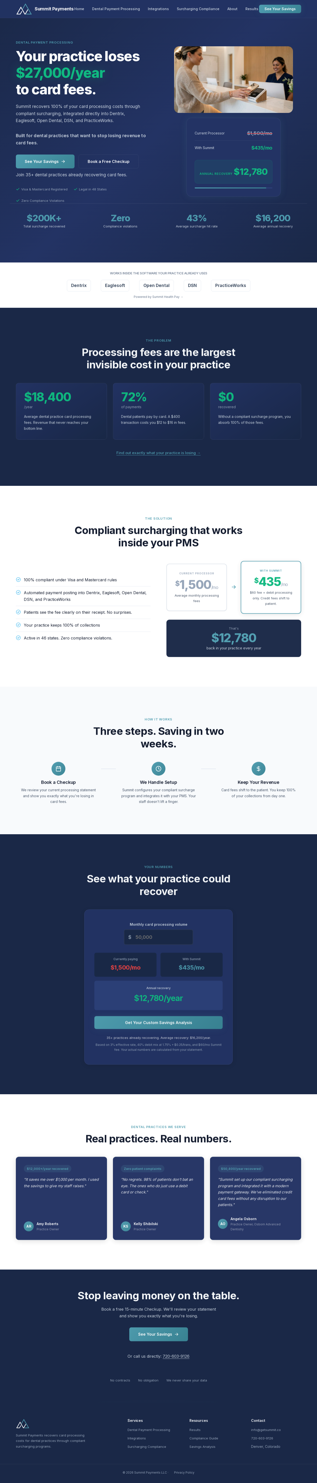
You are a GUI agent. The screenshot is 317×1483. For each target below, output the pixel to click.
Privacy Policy (184, 1472)
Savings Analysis (202, 1447)
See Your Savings (280, 9)
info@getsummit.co (266, 1430)
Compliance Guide (203, 1438)
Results (251, 9)
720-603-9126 (176, 1358)
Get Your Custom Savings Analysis (158, 1024)
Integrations (158, 9)
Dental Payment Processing (116, 9)
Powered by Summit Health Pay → (158, 297)
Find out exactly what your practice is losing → (158, 452)
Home (79, 9)
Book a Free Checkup (109, 161)
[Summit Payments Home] (45, 9)
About (232, 9)
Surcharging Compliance (198, 9)
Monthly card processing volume (158, 927)
